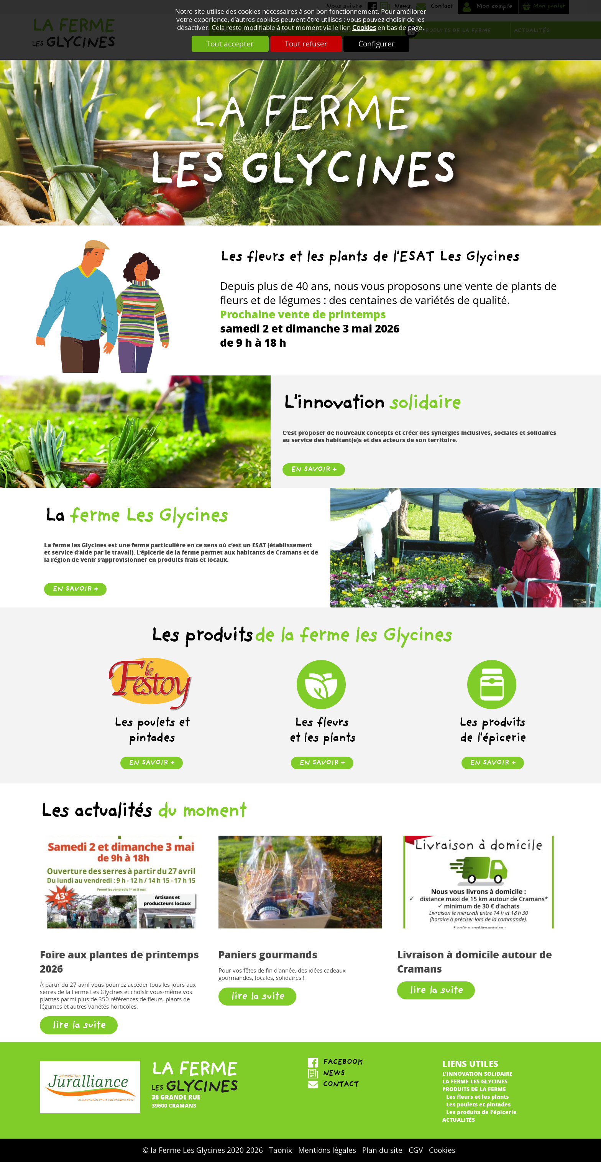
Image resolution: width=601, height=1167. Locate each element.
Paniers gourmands (267, 959)
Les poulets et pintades (478, 1109)
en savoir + (151, 768)
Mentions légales (327, 1155)
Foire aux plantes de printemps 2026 (119, 966)
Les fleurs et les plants (477, 1101)
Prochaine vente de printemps (303, 318)
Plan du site (382, 1155)
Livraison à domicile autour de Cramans (474, 966)
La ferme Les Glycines (474, 1086)
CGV (416, 1155)
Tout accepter (227, 44)
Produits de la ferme (474, 1093)
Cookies (364, 28)
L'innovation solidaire (477, 1078)
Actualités (458, 1124)
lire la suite (78, 1031)
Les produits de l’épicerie (481, 1116)
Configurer (379, 44)
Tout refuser (306, 44)
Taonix (280, 1155)
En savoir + (314, 474)
